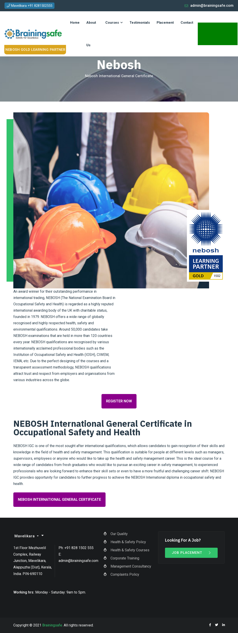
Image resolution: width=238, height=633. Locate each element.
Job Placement (191, 553)
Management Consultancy (131, 566)
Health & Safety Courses (130, 550)
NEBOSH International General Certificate (59, 499)
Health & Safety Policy (128, 542)
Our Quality (119, 534)
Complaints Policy (125, 574)
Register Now (119, 401)
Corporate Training (125, 558)
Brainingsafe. (52, 625)
